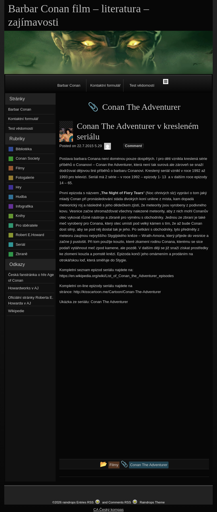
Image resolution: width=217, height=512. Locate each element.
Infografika (24, 206)
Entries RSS (85, 502)
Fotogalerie (25, 177)
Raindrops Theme (152, 502)
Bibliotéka (24, 149)
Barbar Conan (68, 85)
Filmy (20, 168)
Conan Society (28, 158)
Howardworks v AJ (23, 288)
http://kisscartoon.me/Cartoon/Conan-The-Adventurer (117, 292)
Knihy (20, 216)
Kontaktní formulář (105, 85)
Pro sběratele (27, 225)
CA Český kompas (108, 509)
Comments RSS (119, 502)
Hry (18, 187)
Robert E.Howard (30, 235)
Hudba (21, 196)
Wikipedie (16, 311)
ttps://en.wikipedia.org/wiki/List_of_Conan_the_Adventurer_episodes (117, 276)
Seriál (20, 244)
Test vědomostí (141, 85)
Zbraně (21, 254)
